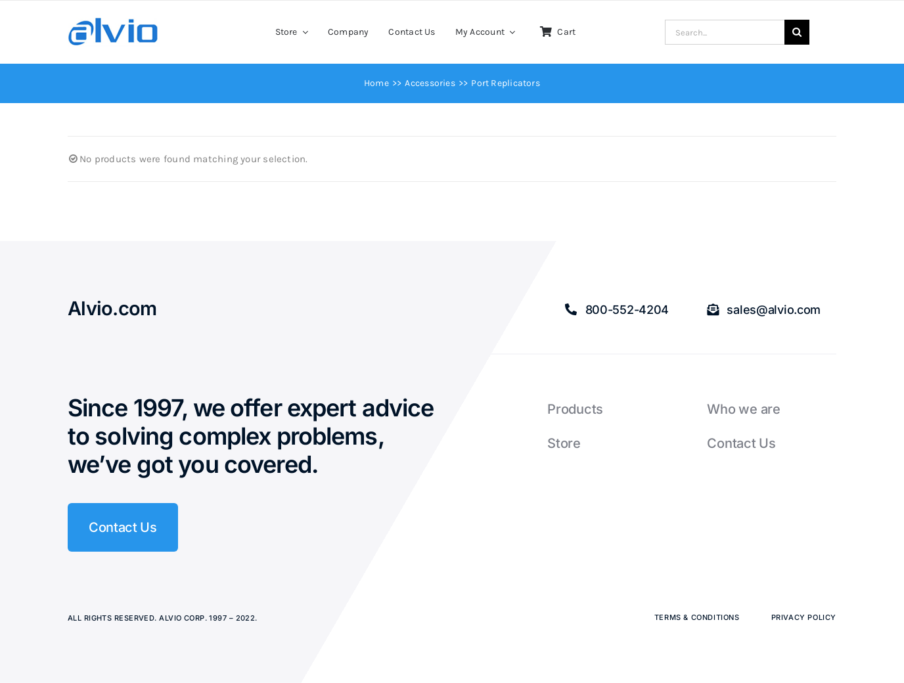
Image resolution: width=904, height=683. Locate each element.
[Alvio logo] (114, 22)
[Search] (796, 32)
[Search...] (724, 32)
